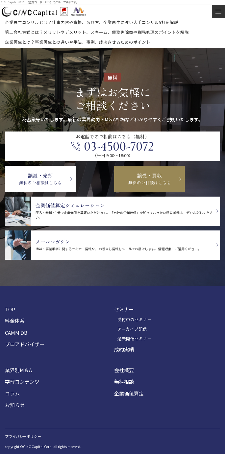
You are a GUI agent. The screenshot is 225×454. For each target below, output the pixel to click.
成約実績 (124, 349)
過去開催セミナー (134, 339)
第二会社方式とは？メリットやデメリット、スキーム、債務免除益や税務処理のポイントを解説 (97, 32)
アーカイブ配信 (132, 329)
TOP (10, 309)
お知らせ (15, 404)
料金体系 (15, 320)
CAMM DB (16, 332)
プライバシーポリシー (23, 436)
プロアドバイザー (24, 344)
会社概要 (124, 370)
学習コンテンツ (22, 381)
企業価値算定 (129, 393)
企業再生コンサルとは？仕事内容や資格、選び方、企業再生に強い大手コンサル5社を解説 (91, 22)
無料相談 (124, 381)
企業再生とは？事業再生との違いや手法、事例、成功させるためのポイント (77, 42)
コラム (12, 393)
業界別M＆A (18, 370)
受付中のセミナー (134, 320)
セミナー (124, 309)
